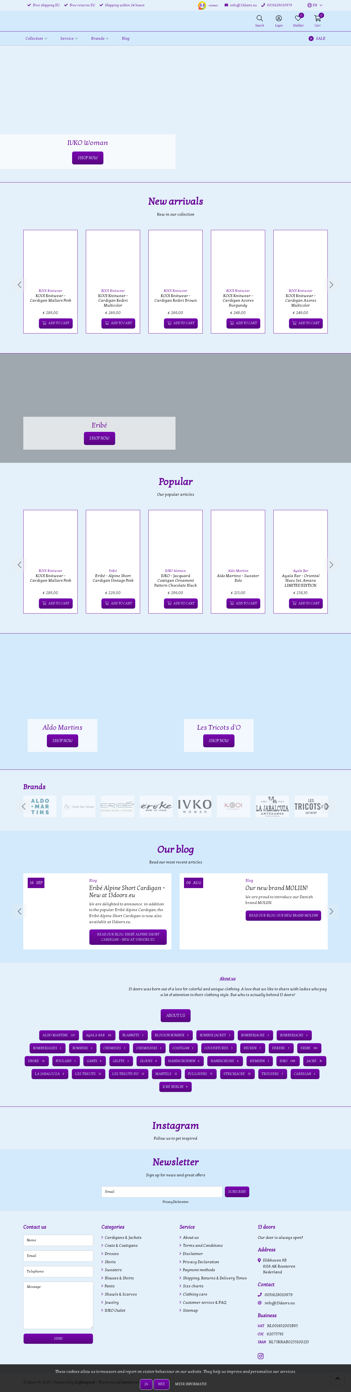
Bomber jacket (215, 1035)
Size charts (192, 1286)
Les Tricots (88, 1074)
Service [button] (67, 38)
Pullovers (201, 1074)
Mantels (166, 1074)
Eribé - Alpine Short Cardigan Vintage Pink (113, 578)
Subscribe (237, 1192)
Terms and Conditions (202, 1245)
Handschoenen (184, 1061)
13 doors (266, 1227)
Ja (146, 1384)
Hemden (260, 1061)
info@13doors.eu (280, 1303)
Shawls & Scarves (120, 1294)
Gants (95, 1061)
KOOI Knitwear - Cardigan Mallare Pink (50, 298)
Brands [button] (97, 38)
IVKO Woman (175, 571)
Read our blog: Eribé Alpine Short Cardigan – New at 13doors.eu (128, 937)
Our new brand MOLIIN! (276, 888)
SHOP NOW (88, 157)
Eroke (37, 1061)
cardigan (305, 1074)
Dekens (281, 1048)
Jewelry (111, 1302)
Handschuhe (225, 1061)
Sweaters (113, 1270)
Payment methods (198, 1270)
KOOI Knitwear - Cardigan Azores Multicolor (300, 300)
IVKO (288, 1061)
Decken (253, 1048)
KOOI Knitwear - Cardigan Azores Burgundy (238, 300)
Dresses (111, 1253)
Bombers (82, 1048)
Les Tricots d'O (128, 1074)
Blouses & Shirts (119, 1278)
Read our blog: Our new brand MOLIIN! (283, 915)
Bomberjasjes (48, 1048)
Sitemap (190, 1310)
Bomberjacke (255, 1035)
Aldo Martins (238, 571)
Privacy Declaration (175, 1202)
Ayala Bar (300, 571)
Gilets (121, 1061)
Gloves (149, 1061)
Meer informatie (191, 1384)
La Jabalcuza (50, 1074)
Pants (109, 1286)
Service (187, 1227)
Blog (125, 38)
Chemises (114, 1048)
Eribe (309, 1048)
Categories (112, 1227)
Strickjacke (237, 1074)
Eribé (113, 571)
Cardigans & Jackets (122, 1237)
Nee (161, 1384)
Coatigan (183, 1048)
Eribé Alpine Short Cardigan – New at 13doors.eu (127, 892)
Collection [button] (34, 38)
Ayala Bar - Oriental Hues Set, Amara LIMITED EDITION (300, 581)
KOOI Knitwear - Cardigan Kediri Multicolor (113, 300)
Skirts (110, 1262)
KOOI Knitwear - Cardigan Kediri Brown (175, 298)
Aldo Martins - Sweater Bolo (238, 578)
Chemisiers (149, 1048)
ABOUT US (175, 1015)
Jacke (315, 1061)
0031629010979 (279, 1295)
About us (190, 1237)
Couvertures (219, 1048)
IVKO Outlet (114, 1310)
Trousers (273, 1074)
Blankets (133, 1035)
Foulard (66, 1061)
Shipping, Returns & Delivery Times (214, 1278)
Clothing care (194, 1294)
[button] (312, 5)
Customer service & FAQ (204, 1302)
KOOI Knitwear (50, 291)
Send (58, 1338)
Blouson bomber (172, 1035)
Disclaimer (192, 1253)
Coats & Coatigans (121, 1245)
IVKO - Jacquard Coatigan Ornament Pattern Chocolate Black (175, 581)
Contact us (34, 1227)
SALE (316, 38)
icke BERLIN (175, 1087)
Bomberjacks (294, 1035)
